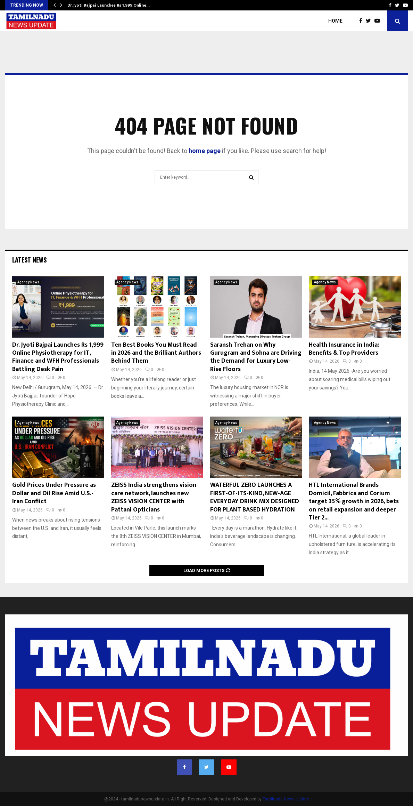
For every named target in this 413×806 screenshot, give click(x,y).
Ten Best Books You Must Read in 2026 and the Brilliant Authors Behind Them (156, 353)
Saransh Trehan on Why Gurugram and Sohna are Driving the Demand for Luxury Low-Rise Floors (256, 357)
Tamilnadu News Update (286, 799)
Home (335, 21)
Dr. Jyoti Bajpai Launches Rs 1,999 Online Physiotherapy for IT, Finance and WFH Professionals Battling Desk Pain (58, 357)
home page (205, 150)
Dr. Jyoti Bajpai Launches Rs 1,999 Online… (108, 5)
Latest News (29, 259)
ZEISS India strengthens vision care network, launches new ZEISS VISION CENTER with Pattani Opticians (153, 497)
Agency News (28, 282)
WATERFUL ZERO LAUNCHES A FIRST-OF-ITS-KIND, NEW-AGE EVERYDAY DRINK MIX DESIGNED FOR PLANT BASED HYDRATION (254, 497)
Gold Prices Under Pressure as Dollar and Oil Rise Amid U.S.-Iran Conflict (54, 493)
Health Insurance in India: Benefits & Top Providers (344, 349)
